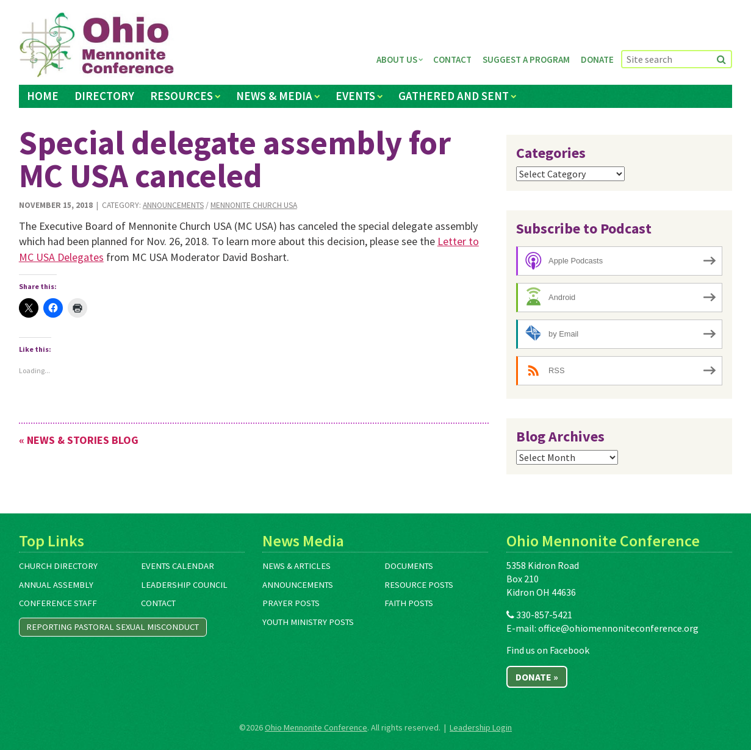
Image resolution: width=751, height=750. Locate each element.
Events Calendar (177, 565)
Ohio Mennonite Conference (316, 727)
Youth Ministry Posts (308, 621)
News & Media (274, 95)
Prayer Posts (291, 603)
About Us (396, 59)
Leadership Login (481, 727)
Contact (452, 59)
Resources (181, 95)
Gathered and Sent (453, 95)
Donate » (537, 677)
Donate (597, 59)
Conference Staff (58, 603)
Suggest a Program (526, 59)
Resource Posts (418, 584)
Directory (104, 95)
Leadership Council (184, 584)
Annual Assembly (56, 584)
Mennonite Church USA (253, 205)
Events (355, 95)
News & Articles (296, 565)
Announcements (173, 205)
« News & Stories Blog (78, 440)
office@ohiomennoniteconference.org (618, 628)
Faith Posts (408, 603)
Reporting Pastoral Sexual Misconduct (112, 626)
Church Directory (58, 565)
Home (43, 95)
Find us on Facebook (547, 650)
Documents (408, 565)
